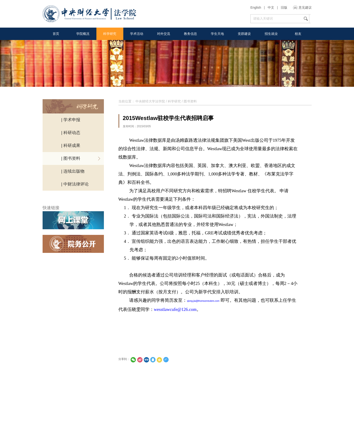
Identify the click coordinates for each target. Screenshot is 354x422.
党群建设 (244, 34)
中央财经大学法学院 (150, 101)
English (255, 7)
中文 (271, 7)
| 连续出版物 (73, 171)
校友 (298, 34)
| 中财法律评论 (75, 184)
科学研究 (109, 34)
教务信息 (190, 34)
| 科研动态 (70, 132)
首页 (56, 34)
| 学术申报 (70, 119)
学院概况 (82, 34)
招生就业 (271, 34)
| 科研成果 (70, 145)
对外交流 (163, 34)
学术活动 (136, 34)
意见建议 (305, 7)
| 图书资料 (70, 158)
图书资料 (190, 101)
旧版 (284, 7)
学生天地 (217, 34)
